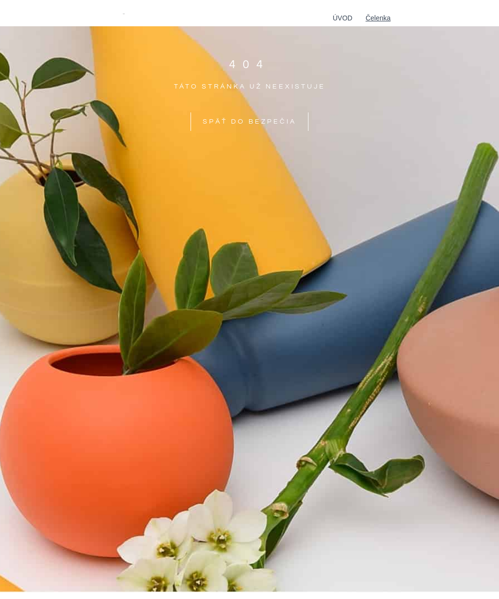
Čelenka (377, 18)
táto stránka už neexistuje (250, 86)
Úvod (342, 18)
